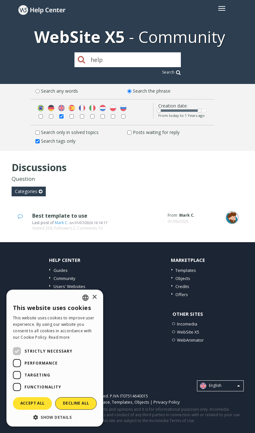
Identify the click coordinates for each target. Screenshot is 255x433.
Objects (182, 278)
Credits (182, 286)
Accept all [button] (32, 403)
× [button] (94, 297)
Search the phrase (152, 91)
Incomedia (187, 324)
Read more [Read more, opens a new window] (59, 337)
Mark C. (61, 222)
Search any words (59, 91)
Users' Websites (69, 286)
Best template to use (59, 215)
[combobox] (85, 297)
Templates (185, 270)
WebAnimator (190, 340)
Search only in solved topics (70, 132)
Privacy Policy (166, 402)
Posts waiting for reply (156, 132)
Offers (181, 294)
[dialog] (54, 358)
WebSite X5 (188, 332)
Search (171, 72)
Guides (61, 270)
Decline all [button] (76, 403)
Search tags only (58, 141)
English (220, 386)
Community (64, 278)
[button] (55, 417)
